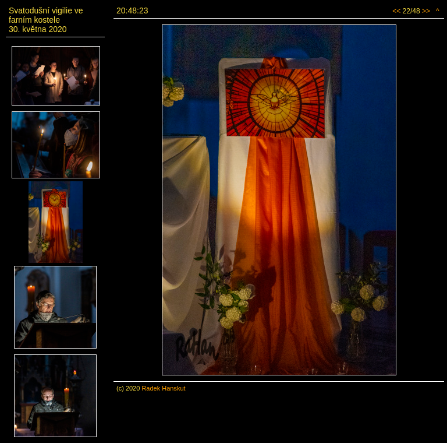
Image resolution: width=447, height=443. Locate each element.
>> (426, 11)
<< (396, 11)
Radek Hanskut (163, 388)
